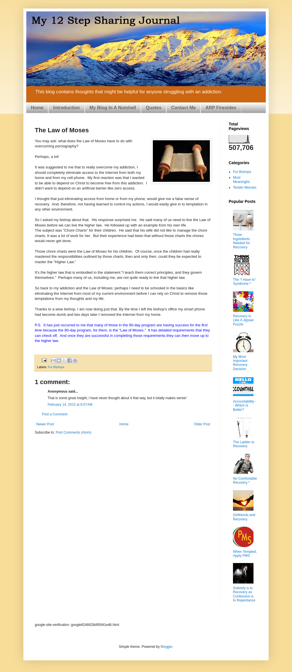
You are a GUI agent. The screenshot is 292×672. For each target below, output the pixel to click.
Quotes (153, 107)
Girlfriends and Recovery (244, 517)
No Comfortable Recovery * (245, 481)
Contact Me (183, 107)
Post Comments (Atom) (73, 432)
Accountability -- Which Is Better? (244, 405)
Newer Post (45, 424)
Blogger (166, 647)
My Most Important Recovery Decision (240, 363)
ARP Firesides (220, 107)
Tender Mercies (244, 187)
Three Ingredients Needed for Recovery (241, 241)
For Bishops (56, 367)
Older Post (202, 424)
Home (37, 107)
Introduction (66, 107)
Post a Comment (54, 414)
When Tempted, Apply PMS (245, 554)
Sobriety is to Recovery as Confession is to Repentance (244, 594)
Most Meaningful (241, 180)
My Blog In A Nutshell (113, 107)
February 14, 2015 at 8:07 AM (70, 405)
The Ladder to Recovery (243, 444)
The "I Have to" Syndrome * (244, 282)
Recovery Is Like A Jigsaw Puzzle (243, 320)
